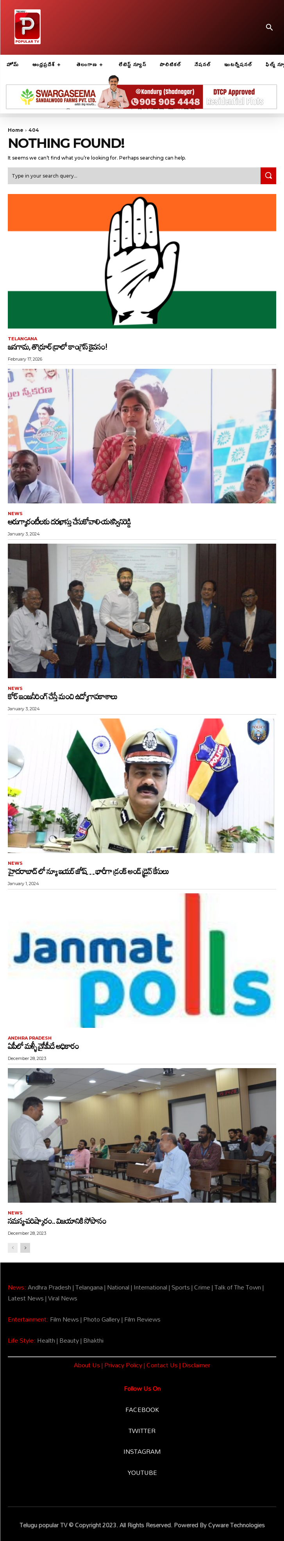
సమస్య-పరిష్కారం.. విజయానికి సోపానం (57, 1220)
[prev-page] (13, 1248)
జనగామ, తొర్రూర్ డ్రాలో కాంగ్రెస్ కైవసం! (57, 346)
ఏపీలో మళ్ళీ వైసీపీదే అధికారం (43, 1046)
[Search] (268, 175)
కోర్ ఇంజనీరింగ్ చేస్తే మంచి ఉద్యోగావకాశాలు (62, 696)
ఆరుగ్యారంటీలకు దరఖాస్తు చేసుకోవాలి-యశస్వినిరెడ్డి (69, 521)
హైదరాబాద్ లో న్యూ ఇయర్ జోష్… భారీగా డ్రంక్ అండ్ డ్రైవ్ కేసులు (88, 871)
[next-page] (25, 1248)
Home (15, 130)
